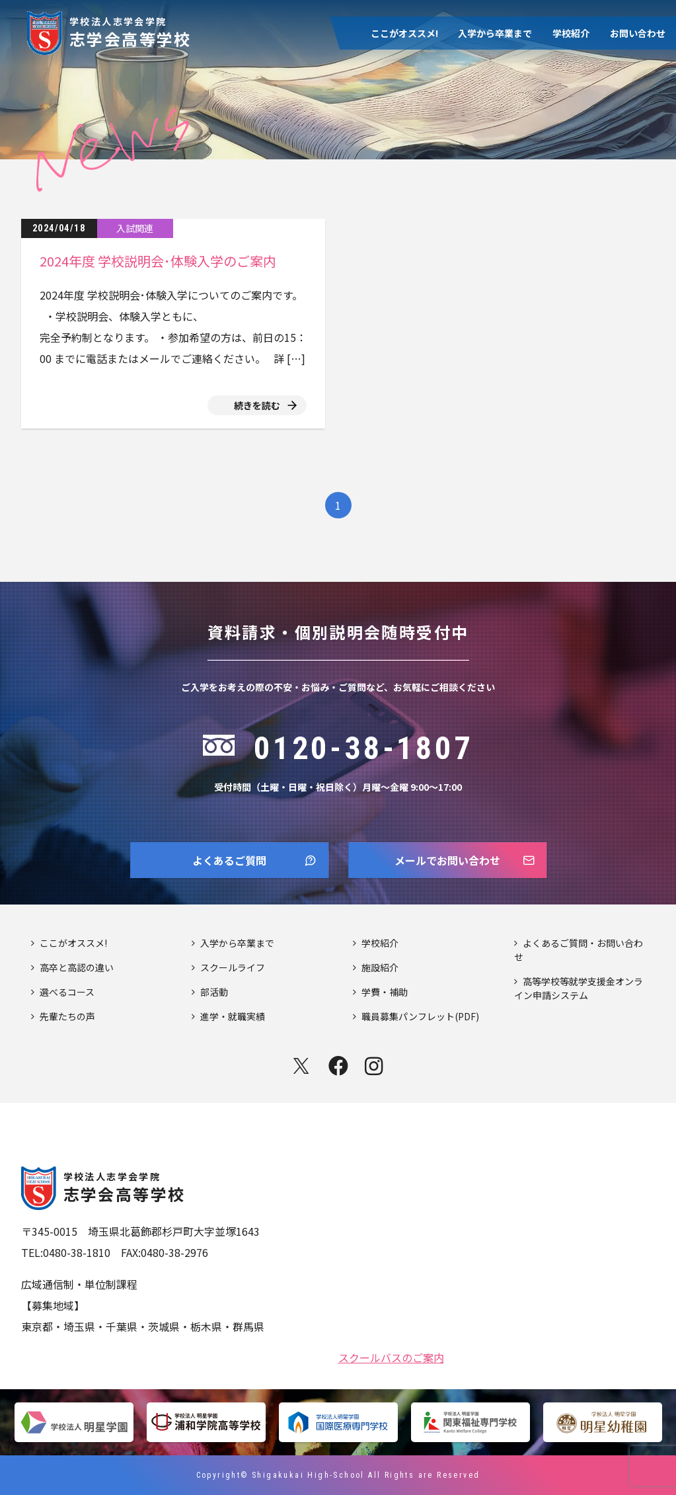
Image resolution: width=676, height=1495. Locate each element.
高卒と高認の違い (77, 967)
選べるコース (67, 991)
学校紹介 (570, 33)
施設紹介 (379, 967)
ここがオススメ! (404, 33)
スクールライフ (232, 967)
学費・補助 (384, 991)
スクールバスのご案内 (391, 1356)
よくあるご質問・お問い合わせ (578, 949)
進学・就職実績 (232, 1016)
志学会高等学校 (130, 30)
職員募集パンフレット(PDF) (420, 1016)
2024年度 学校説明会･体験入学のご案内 (158, 260)
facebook (338, 1065)
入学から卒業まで (495, 33)
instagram (375, 1065)
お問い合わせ (637, 33)
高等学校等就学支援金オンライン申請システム (578, 988)
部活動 (214, 991)
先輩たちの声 (67, 1016)
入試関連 (134, 228)
